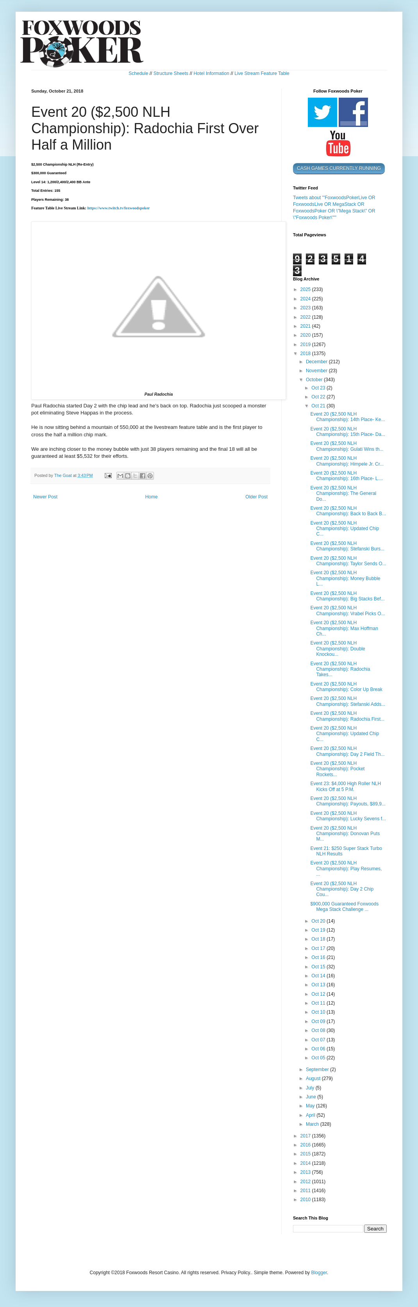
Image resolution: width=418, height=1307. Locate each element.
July (311, 1088)
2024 (306, 299)
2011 (306, 1190)
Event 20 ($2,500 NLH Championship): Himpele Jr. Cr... (347, 460)
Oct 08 (319, 1030)
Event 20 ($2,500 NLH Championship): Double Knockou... (337, 648)
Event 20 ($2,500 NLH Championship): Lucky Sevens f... (348, 816)
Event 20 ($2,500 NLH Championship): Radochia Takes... (340, 669)
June (311, 1097)
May (311, 1106)
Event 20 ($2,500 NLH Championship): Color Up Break (346, 686)
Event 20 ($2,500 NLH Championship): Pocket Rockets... (337, 769)
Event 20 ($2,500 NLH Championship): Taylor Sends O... (348, 560)
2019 (306, 344)
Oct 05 (319, 1058)
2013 (306, 1172)
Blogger (319, 1272)
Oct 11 (319, 1003)
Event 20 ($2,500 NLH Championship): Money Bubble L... (345, 578)
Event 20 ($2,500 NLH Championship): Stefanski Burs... (347, 546)
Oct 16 (319, 957)
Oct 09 (319, 1021)
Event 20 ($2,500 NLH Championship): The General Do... (343, 493)
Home (151, 497)
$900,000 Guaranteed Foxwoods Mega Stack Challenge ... (344, 906)
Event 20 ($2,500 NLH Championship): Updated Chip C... (344, 528)
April (311, 1115)
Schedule (138, 73)
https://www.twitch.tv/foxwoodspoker (118, 208)
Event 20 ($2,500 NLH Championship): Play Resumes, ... (346, 868)
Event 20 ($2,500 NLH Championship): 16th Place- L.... (346, 475)
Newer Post (45, 497)
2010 (306, 1199)
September (318, 1069)
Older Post (256, 497)
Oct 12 (319, 994)
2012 (306, 1181)
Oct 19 (319, 930)
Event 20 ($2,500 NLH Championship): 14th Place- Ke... (347, 416)
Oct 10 (319, 1012)
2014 (306, 1163)
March (313, 1124)
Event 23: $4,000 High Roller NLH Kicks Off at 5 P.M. (345, 786)
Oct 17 (319, 948)
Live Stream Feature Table (261, 73)
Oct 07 (319, 1040)
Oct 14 (319, 975)
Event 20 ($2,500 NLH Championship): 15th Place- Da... (347, 431)
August (314, 1078)
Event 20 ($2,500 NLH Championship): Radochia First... (347, 716)
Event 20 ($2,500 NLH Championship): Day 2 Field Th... (347, 751)
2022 (306, 317)
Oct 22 (319, 397)
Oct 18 (319, 939)
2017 (306, 1136)
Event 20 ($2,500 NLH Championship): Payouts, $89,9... (347, 801)
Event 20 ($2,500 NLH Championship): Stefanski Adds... (347, 701)
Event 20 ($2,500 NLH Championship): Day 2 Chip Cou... (341, 889)
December (317, 361)
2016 (306, 1145)
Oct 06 (319, 1049)
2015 (306, 1154)
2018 (306, 353)
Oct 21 (319, 406)
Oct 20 (319, 921)
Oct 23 (319, 388)
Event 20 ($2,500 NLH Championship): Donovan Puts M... (345, 833)
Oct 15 (319, 967)
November (317, 370)
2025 (306, 289)
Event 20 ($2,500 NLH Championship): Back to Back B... (348, 510)
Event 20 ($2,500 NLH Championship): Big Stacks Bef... (347, 596)
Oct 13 (319, 984)
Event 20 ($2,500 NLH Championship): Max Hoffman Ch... (344, 628)
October (315, 379)
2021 (306, 326)
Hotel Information (211, 73)
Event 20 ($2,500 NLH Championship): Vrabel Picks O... (347, 610)
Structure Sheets (171, 73)
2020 (306, 335)
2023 (306, 308)
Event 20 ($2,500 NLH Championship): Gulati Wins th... (346, 446)
